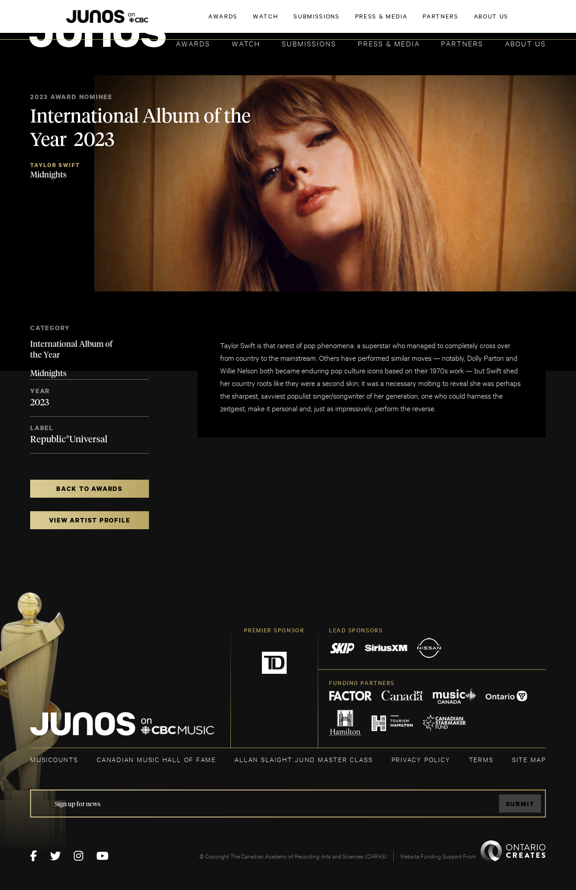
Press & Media (389, 43)
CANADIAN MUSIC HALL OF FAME (156, 759)
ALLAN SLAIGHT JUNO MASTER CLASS (303, 759)
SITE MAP (529, 759)
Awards (193, 43)
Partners (462, 43)
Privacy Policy (421, 759)
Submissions (309, 43)
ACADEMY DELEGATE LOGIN (503, 21)
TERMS (481, 759)
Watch (246, 43)
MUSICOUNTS (54, 759)
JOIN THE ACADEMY (420, 21)
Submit (520, 803)
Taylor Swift (55, 165)
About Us (525, 43)
